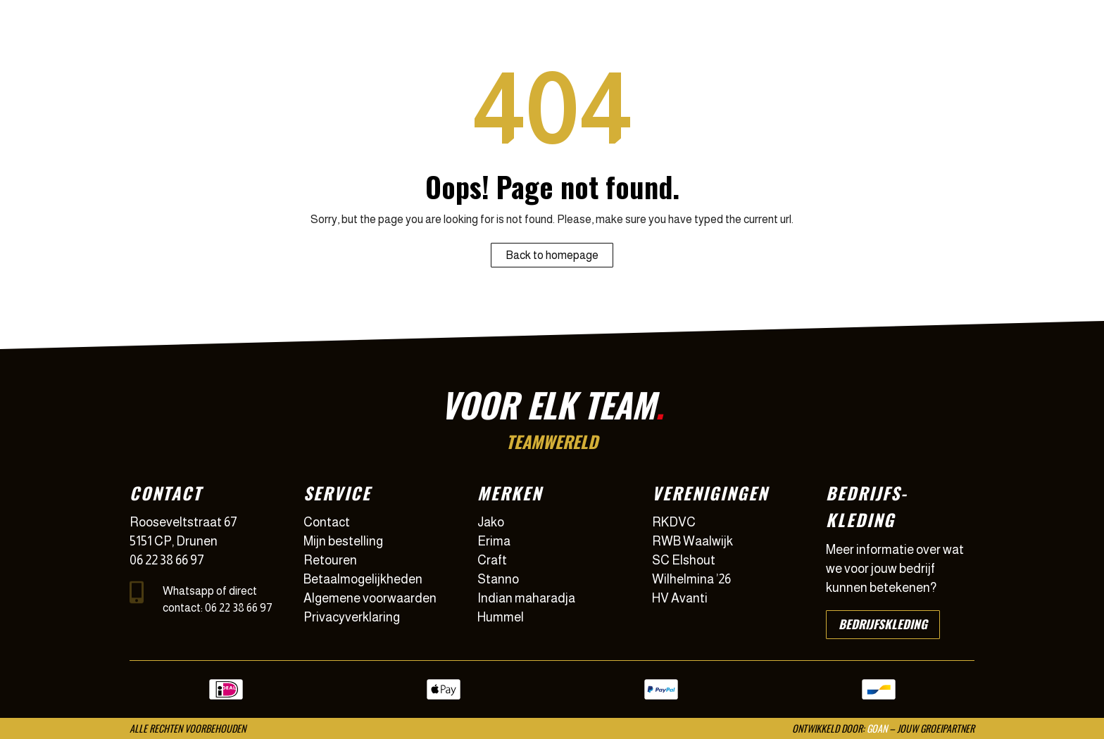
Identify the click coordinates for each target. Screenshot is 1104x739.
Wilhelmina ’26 (691, 579)
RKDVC (674, 522)
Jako (490, 522)
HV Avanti (680, 598)
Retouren (330, 560)
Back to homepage (552, 255)
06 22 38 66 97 (167, 560)
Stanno (498, 579)
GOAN (877, 728)
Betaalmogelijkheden (362, 579)
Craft (492, 560)
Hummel (500, 617)
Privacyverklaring (351, 617)
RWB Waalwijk (692, 541)
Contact (326, 522)
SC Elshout (683, 560)
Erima (493, 541)
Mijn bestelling (343, 541)
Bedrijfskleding (883, 624)
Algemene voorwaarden (370, 598)
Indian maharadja (526, 598)
